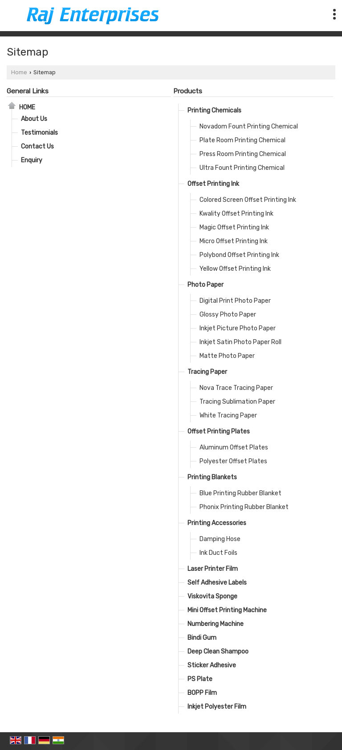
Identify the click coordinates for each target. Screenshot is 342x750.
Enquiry (31, 160)
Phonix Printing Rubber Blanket (244, 507)
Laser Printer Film (212, 569)
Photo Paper (205, 285)
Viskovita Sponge (212, 596)
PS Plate (199, 679)
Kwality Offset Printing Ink (236, 213)
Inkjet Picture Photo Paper (238, 328)
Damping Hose (220, 539)
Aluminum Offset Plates (234, 447)
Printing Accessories (216, 523)
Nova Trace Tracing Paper (236, 388)
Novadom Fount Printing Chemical (249, 126)
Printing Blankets (212, 477)
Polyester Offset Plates (233, 461)
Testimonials (39, 132)
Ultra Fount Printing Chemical (242, 168)
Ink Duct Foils (218, 553)
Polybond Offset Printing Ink (239, 255)
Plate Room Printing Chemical (242, 140)
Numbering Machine (215, 624)
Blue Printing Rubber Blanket (240, 493)
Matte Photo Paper (227, 356)
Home (19, 72)
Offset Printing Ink (213, 184)
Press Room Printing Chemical (243, 154)
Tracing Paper (207, 372)
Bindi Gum (201, 638)
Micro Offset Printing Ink (234, 241)
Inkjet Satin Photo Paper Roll (240, 342)
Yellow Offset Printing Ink (235, 269)
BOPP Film (202, 693)
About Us (34, 119)
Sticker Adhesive (211, 665)
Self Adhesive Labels (217, 582)
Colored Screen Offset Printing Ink (248, 200)
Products (187, 91)
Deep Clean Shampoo (217, 651)
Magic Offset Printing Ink (234, 227)
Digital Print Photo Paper (235, 301)
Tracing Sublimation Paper (237, 401)
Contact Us (37, 146)
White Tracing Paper (228, 415)
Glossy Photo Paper (228, 314)
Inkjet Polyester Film (216, 706)
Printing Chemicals (214, 110)
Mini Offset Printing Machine (227, 610)
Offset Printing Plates (218, 431)
